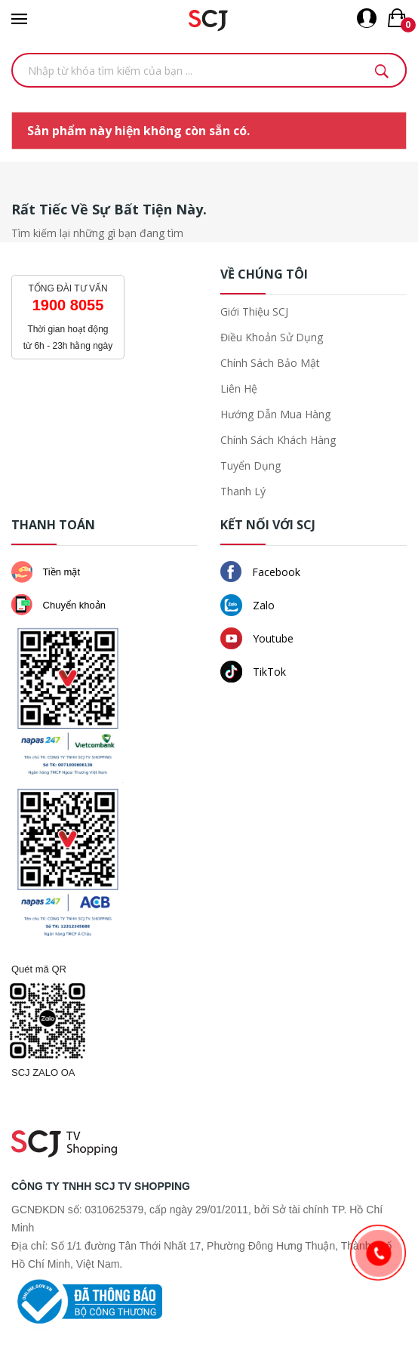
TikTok (253, 672)
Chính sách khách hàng (278, 440)
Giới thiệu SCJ (254, 311)
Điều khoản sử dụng (271, 337)
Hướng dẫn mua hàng (275, 414)
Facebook (260, 571)
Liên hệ (238, 388)
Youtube (257, 638)
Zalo (247, 605)
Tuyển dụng (250, 465)
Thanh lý (243, 491)
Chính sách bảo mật (270, 363)
